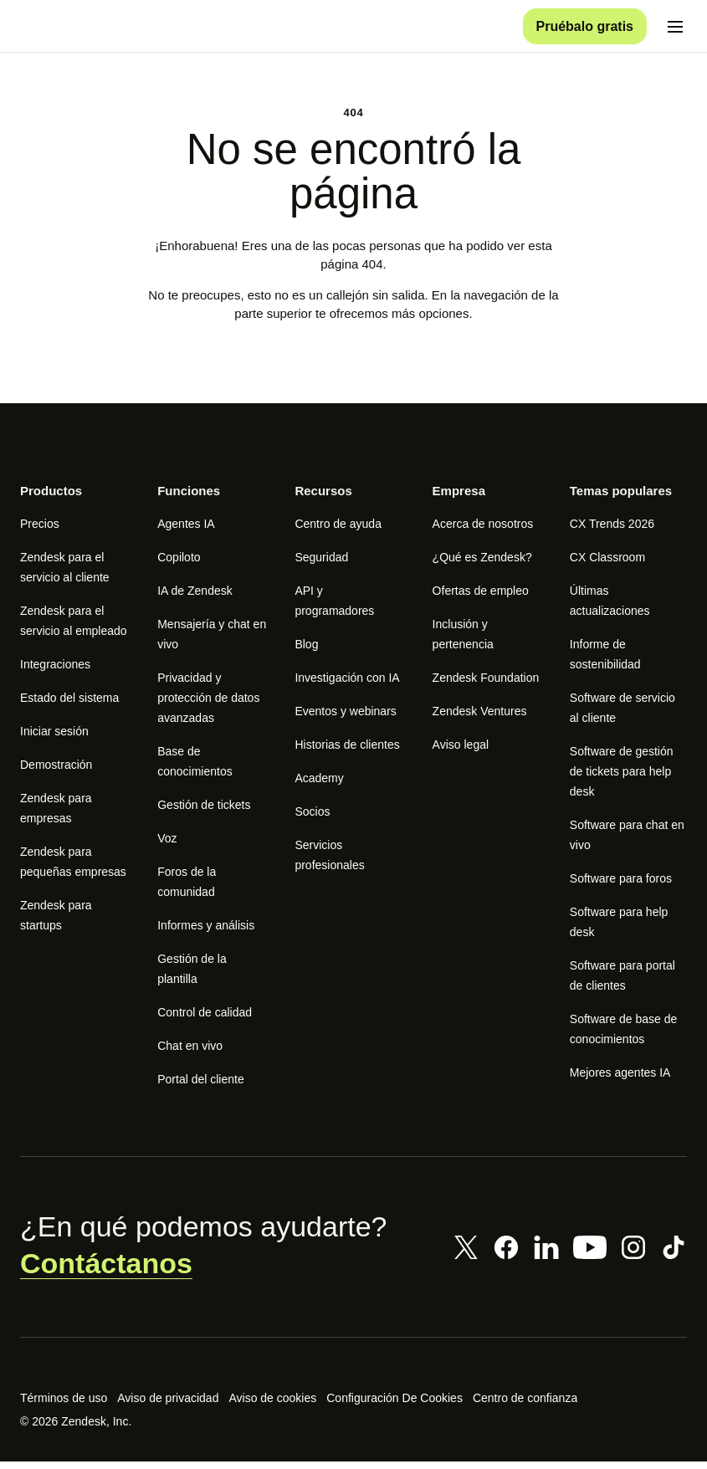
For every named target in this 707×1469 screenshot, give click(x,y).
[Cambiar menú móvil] (675, 30)
